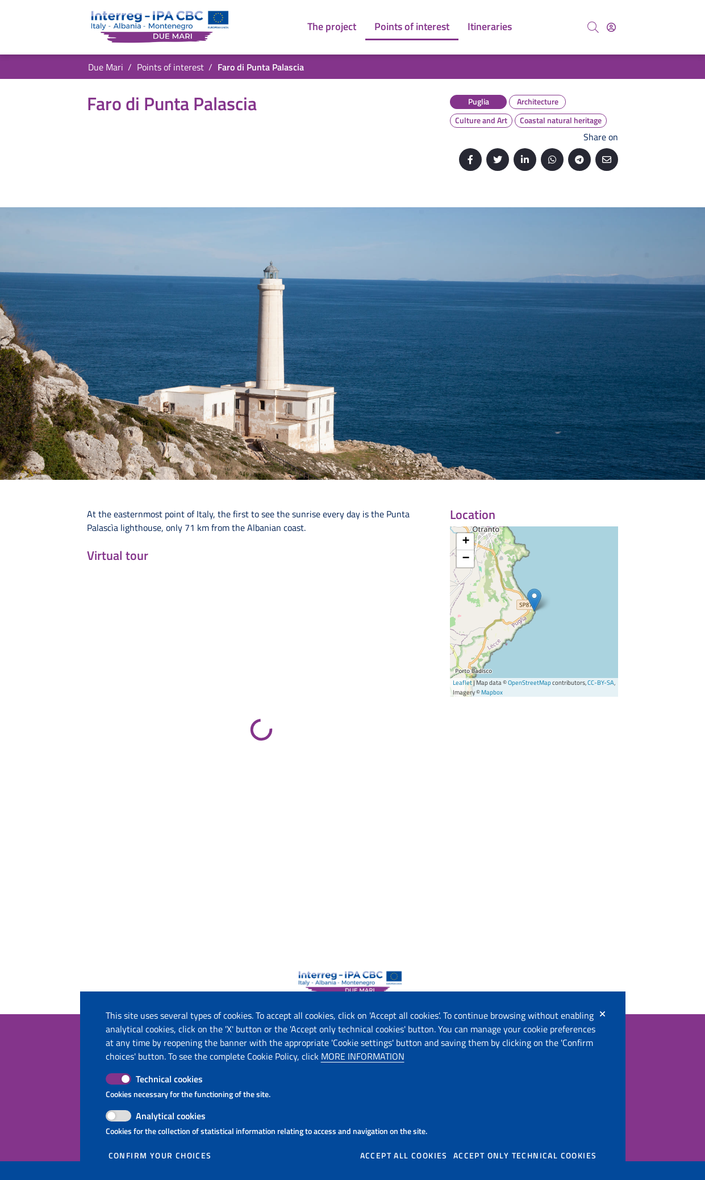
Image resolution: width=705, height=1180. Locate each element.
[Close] (602, 1014)
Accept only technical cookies (525, 1155)
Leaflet (462, 682)
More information (362, 1056)
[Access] (611, 27)
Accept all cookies (404, 1155)
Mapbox (492, 692)
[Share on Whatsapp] (552, 159)
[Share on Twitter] (497, 159)
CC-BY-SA (600, 682)
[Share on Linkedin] (525, 159)
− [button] (465, 558)
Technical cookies (169, 1079)
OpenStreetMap (529, 682)
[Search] (593, 27)
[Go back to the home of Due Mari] (162, 27)
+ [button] (465, 541)
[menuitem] (331, 27)
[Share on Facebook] (470, 159)
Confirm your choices (160, 1155)
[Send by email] (606, 159)
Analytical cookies (171, 1116)
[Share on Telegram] (579, 159)
